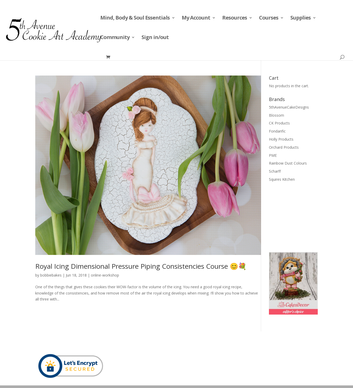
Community (115, 38)
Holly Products (281, 139)
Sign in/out (155, 38)
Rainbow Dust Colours (288, 163)
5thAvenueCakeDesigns (289, 107)
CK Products (279, 123)
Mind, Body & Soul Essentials (135, 18)
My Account (196, 18)
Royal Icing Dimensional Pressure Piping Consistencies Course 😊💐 (140, 266)
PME (273, 155)
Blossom (276, 115)
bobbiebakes (51, 275)
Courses (268, 18)
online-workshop (105, 275)
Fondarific (277, 131)
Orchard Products (284, 147)
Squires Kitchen (282, 179)
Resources (234, 18)
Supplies (300, 18)
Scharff (275, 171)
